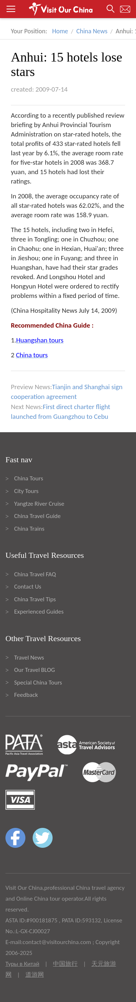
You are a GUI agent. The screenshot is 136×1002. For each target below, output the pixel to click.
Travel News (29, 657)
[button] (68, 9)
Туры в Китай (22, 964)
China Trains (29, 528)
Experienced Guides (38, 611)
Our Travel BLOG (34, 670)
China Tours (28, 478)
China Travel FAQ (35, 574)
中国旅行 (65, 964)
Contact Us (27, 586)
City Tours (26, 491)
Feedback (26, 695)
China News (92, 31)
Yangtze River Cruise (39, 504)
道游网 (34, 974)
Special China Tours (38, 682)
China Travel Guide (37, 516)
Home (60, 31)
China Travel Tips (35, 599)
